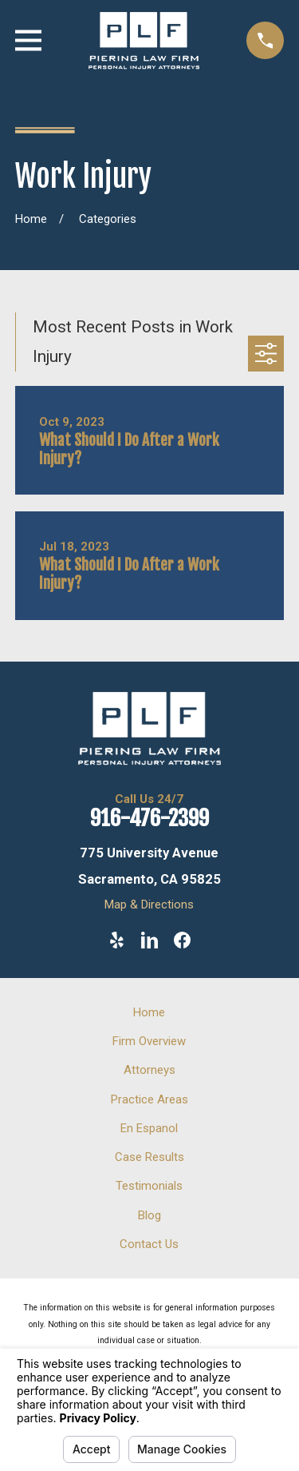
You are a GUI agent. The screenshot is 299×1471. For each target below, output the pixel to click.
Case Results (149, 1157)
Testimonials (149, 1186)
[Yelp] (116, 940)
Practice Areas (149, 1099)
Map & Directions (149, 904)
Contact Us (149, 1244)
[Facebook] (182, 940)
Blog (149, 1215)
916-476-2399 (149, 818)
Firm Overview (149, 1041)
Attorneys (149, 1070)
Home (149, 1012)
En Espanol (149, 1128)
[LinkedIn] (149, 940)
